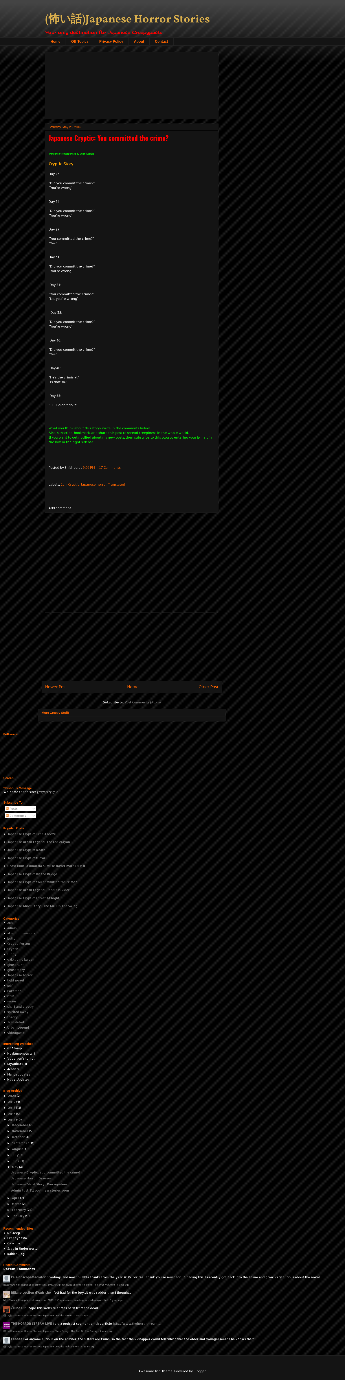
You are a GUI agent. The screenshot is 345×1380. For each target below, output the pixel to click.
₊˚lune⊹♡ (18, 1308)
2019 (11, 1101)
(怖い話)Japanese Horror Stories (127, 19)
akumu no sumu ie (21, 933)
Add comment (60, 508)
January (18, 1216)
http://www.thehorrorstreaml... (137, 1323)
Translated (116, 484)
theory (12, 1017)
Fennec (16, 1339)
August (17, 1149)
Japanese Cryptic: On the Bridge (32, 874)
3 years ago (106, 1331)
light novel (15, 980)
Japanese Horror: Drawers (31, 1178)
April (15, 1198)
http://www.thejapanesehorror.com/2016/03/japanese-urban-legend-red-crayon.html (55, 1300)
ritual (11, 996)
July (15, 1155)
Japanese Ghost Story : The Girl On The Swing (42, 906)
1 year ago (123, 1284)
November (20, 1131)
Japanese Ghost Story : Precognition (39, 1184)
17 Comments (110, 467)
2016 (11, 1120)
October (18, 1137)
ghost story (16, 970)
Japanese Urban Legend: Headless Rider (38, 890)
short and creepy (20, 1006)
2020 (12, 1096)
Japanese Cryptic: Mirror (26, 858)
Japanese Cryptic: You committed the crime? (42, 882)
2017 (11, 1114)
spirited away (17, 1012)
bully (11, 938)
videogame (16, 1033)
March (16, 1204)
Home (55, 41)
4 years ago (88, 1346)
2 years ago (81, 1315)
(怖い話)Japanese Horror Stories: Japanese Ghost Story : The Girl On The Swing (50, 1331)
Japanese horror (93, 484)
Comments (16, 815)
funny (12, 954)
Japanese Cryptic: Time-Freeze (31, 834)
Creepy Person (18, 943)
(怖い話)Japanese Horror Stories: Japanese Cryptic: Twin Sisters (41, 1346)
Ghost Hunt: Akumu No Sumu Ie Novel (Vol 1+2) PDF (46, 866)
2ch (64, 484)
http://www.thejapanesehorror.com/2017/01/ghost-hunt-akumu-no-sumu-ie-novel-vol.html (59, 1284)
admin (12, 928)
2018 (11, 1107)
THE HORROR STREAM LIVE (31, 1323)
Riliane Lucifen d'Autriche (31, 1292)
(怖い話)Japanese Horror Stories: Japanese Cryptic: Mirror (37, 1315)
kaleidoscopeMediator (28, 1277)
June (16, 1161)
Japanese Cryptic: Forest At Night (33, 898)
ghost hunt (15, 965)
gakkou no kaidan (20, 959)
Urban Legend (18, 1027)
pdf (10, 985)
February (19, 1210)
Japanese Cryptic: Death (26, 850)
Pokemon (14, 991)
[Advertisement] (132, 85)
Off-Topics (79, 41)
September (20, 1143)
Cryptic (73, 484)
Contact (161, 41)
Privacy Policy (111, 41)
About (139, 41)
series (12, 1001)
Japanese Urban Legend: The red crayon (38, 842)
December (20, 1125)
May (15, 1167)
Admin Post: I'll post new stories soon (40, 1190)
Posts (12, 808)
